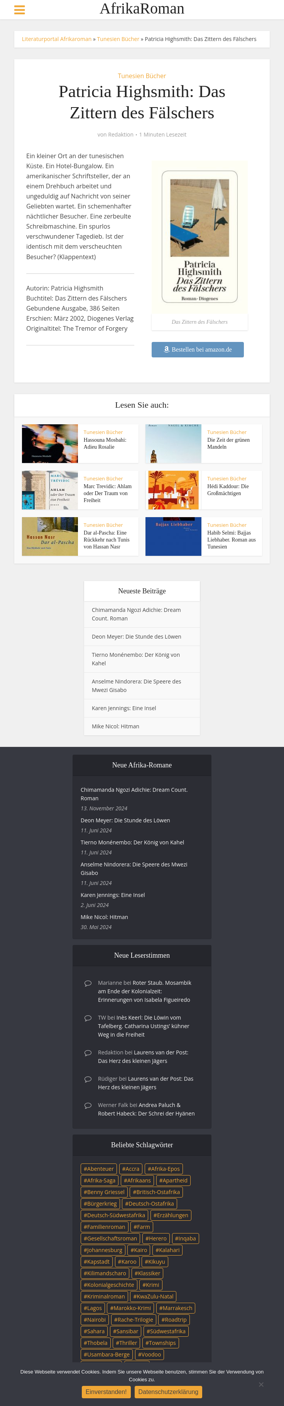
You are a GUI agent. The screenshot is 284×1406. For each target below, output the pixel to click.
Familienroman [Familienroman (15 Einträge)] (106, 1226)
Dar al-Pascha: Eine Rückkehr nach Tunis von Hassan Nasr (107, 540)
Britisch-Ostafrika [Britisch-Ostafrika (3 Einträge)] (158, 1192)
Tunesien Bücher (118, 39)
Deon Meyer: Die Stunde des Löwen (136, 636)
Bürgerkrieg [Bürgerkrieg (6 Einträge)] (102, 1203)
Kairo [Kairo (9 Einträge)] (140, 1250)
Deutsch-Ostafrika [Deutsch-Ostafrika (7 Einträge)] (151, 1203)
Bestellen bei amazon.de (198, 349)
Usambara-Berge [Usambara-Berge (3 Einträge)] (108, 1354)
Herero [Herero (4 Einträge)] (158, 1238)
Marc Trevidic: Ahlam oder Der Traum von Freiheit (108, 493)
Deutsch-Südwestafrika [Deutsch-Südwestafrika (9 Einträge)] (116, 1215)
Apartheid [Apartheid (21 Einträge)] (175, 1180)
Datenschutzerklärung (169, 1392)
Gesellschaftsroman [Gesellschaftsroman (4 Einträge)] (112, 1238)
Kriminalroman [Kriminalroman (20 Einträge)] (106, 1296)
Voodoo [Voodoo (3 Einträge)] (151, 1354)
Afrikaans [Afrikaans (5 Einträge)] (139, 1180)
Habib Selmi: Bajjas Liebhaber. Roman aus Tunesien (231, 540)
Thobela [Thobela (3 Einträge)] (97, 1342)
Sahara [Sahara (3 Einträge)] (96, 1331)
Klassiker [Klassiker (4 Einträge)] (149, 1273)
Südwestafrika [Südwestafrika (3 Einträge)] (168, 1331)
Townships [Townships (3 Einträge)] (162, 1342)
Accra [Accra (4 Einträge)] (133, 1168)
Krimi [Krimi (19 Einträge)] (152, 1284)
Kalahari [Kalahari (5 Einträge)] (169, 1250)
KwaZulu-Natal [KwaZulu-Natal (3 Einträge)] (155, 1296)
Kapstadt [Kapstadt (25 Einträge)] (98, 1261)
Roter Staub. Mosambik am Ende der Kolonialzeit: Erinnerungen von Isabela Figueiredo (144, 991)
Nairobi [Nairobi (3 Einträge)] (96, 1319)
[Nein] (260, 1384)
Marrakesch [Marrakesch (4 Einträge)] (178, 1308)
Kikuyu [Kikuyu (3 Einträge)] (156, 1261)
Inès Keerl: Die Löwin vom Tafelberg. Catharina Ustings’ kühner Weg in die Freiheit (143, 1026)
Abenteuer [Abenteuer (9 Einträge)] (100, 1168)
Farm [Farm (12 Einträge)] (143, 1226)
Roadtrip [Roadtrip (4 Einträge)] (176, 1319)
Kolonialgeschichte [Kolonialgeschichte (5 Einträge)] (110, 1284)
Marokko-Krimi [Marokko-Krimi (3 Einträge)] (132, 1308)
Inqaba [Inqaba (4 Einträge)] (187, 1238)
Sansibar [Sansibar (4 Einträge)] (127, 1331)
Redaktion (121, 134)
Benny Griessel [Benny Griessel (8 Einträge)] (106, 1192)
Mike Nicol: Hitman (115, 726)
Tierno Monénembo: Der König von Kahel (132, 842)
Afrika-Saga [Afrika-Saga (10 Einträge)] (101, 1180)
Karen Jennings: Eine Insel (124, 708)
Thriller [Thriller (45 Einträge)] (128, 1342)
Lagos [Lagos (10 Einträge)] (94, 1308)
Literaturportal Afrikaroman (57, 39)
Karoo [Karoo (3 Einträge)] (129, 1261)
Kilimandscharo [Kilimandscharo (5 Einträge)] (106, 1273)
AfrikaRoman (142, 8)
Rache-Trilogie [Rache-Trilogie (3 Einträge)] (135, 1319)
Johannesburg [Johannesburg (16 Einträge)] (104, 1250)
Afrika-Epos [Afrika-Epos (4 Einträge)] (165, 1168)
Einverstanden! (106, 1392)
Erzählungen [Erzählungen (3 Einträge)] (172, 1215)
